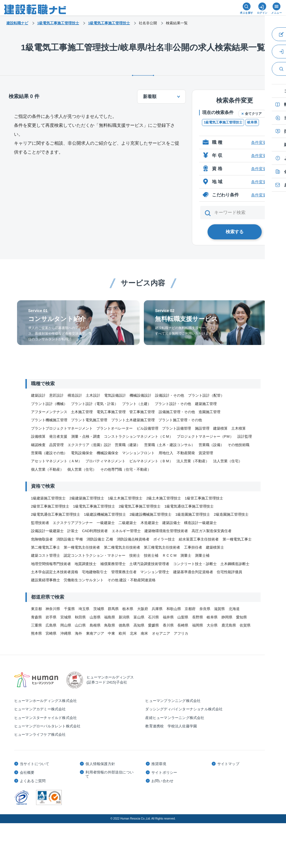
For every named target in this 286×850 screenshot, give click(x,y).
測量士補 (202, 555)
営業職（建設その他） (49, 453)
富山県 (139, 617)
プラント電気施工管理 (89, 420)
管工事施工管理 (142, 412)
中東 (111, 633)
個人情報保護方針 (100, 764)
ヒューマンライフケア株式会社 (40, 734)
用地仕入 (166, 453)
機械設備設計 (140, 395)
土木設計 (93, 395)
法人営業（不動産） (193, 461)
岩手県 (51, 617)
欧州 (122, 633)
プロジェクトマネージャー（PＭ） (205, 436)
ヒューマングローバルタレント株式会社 (47, 726)
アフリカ (181, 633)
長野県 (197, 617)
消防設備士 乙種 (100, 539)
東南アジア (95, 633)
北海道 (234, 609)
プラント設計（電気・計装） (94, 404)
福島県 (109, 617)
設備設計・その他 (169, 395)
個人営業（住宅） (81, 469)
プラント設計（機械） (49, 404)
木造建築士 (149, 523)
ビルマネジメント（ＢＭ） (151, 461)
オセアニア (161, 633)
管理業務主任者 (124, 572)
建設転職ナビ (17, 23)
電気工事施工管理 (111, 412)
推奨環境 (158, 764)
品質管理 (56, 445)
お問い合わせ (162, 781)
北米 (133, 633)
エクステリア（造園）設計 (89, 445)
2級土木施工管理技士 (163, 498)
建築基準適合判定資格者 (193, 572)
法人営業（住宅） (227, 461)
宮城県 (65, 617)
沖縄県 (65, 633)
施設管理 (202, 428)
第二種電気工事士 (45, 547)
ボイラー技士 (164, 539)
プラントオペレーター (114, 428)
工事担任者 (193, 547)
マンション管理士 (154, 572)
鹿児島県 (228, 625)
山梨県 (182, 617)
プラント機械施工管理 (49, 420)
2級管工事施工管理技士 (50, 506)
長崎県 (182, 625)
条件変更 (259, 142)
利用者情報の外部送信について (109, 774)
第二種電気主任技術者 (122, 547)
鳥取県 (109, 625)
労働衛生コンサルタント (84, 580)
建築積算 (220, 428)
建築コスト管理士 (45, 555)
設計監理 (244, 436)
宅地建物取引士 (94, 572)
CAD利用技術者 (95, 531)
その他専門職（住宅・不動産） (125, 469)
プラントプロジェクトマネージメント (62, 428)
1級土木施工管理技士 (125, 498)
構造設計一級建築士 (200, 523)
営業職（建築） (127, 445)
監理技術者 (40, 523)
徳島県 (124, 625)
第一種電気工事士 (237, 539)
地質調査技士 (85, 564)
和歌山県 (173, 609)
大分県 (212, 625)
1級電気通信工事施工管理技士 (189, 506)
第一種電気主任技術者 (82, 547)
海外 (78, 633)
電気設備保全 (82, 453)
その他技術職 (238, 445)
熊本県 (36, 633)
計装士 (72, 531)
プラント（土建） (136, 404)
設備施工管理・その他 (177, 412)
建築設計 (38, 395)
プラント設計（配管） (206, 395)
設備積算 (38, 436)
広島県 (51, 625)
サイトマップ (228, 764)
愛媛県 (153, 625)
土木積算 (238, 428)
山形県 (95, 617)
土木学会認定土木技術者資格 (54, 572)
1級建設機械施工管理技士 (105, 514)
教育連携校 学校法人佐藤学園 (171, 726)
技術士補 (151, 555)
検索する (235, 231)
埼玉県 (83, 609)
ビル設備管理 (147, 428)
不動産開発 (186, 453)
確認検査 (38, 445)
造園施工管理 (209, 412)
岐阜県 (252, 122)
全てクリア (253, 114)
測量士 (185, 555)
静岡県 (226, 617)
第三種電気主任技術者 (162, 547)
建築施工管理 (206, 404)
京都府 (190, 609)
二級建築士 (127, 523)
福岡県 (197, 625)
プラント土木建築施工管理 (133, 420)
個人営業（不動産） (47, 469)
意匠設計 (56, 395)
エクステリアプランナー (73, 523)
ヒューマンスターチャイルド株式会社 (45, 718)
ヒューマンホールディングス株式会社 (45, 701)
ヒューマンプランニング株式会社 (173, 701)
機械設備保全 (107, 453)
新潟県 (124, 617)
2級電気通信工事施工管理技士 (55, 514)
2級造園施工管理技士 (231, 514)
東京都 (36, 609)
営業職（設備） (211, 445)
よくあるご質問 (33, 781)
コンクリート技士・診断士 (195, 564)
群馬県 (113, 609)
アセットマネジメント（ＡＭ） (56, 461)
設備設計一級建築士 (47, 531)
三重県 (36, 625)
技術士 (134, 555)
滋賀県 (219, 609)
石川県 (153, 617)
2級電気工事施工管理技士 (140, 506)
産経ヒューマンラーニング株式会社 (174, 718)
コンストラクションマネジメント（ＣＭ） (138, 436)
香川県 (168, 625)
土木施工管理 (82, 412)
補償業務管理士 (113, 564)
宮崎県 (51, 633)
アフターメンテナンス (49, 412)
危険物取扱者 (42, 539)
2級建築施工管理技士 (86, 498)
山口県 (80, 625)
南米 (144, 633)
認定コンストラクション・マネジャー (94, 555)
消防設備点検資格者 (133, 539)
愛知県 (241, 617)
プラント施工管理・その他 (180, 420)
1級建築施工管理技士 (48, 498)
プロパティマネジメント (105, 461)
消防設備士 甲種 (69, 539)
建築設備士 (171, 523)
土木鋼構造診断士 (234, 564)
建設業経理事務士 (45, 580)
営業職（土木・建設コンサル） (169, 445)
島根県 (95, 625)
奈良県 (204, 609)
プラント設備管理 (176, 428)
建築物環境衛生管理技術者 (166, 531)
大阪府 (142, 609)
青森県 (36, 617)
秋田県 (80, 617)
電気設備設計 (115, 395)
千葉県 (69, 609)
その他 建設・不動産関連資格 (132, 580)
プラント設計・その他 (173, 404)
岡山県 (65, 625)
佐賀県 (245, 625)
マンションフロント (138, 453)
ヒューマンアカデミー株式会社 (40, 709)
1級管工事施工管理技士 (204, 498)
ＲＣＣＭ (169, 555)
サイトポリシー (164, 772)
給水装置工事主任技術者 (199, 539)
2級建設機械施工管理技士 (150, 514)
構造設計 (75, 395)
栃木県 (127, 609)
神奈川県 (53, 609)
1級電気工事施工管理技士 (223, 122)
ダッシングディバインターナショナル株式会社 (184, 709)
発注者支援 (58, 436)
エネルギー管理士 (126, 531)
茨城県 (98, 609)
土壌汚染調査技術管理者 (149, 564)
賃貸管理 (206, 453)
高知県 (139, 625)
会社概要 (27, 772)
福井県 (168, 617)
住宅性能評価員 (229, 572)
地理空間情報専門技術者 (51, 564)
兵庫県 (157, 609)
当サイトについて (34, 764)
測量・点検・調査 (85, 436)
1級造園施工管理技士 (192, 514)
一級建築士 (106, 523)
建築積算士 (215, 547)
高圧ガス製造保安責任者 (212, 531)
